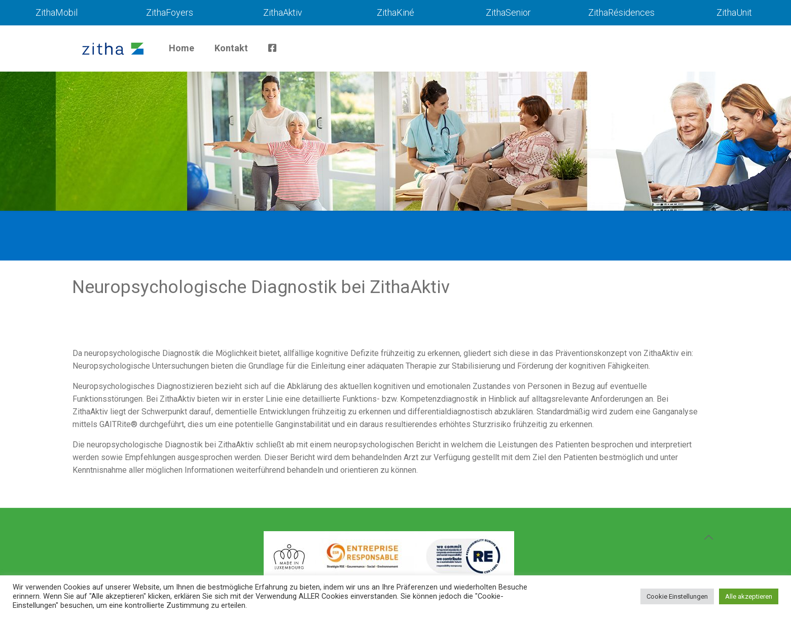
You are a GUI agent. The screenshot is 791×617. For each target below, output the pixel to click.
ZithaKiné (395, 12)
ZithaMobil (56, 12)
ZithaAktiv (282, 12)
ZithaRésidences (621, 12)
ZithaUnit (734, 12)
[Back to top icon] (708, 537)
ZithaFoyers (169, 12)
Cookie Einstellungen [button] (677, 596)
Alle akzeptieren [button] (748, 596)
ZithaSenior (508, 12)
